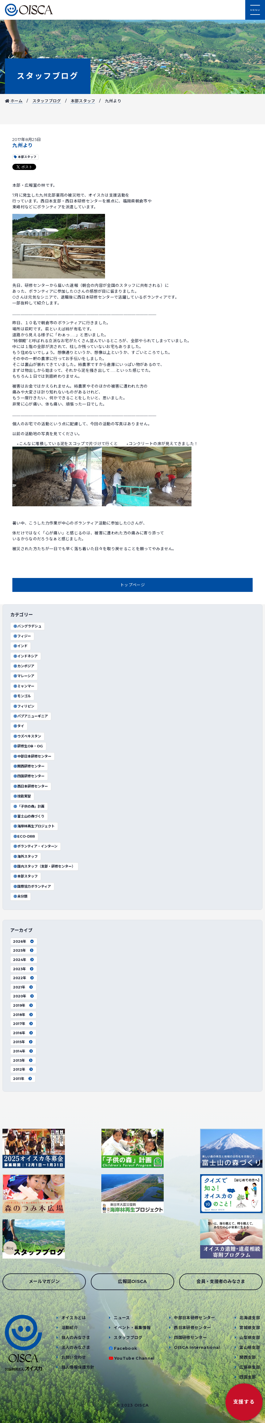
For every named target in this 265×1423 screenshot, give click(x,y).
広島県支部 (249, 1367)
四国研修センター (28, 776)
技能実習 (22, 796)
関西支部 (247, 1357)
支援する (244, 1402)
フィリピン (23, 706)
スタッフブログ (47, 76)
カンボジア (23, 666)
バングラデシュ (27, 626)
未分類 (20, 896)
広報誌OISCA (132, 1281)
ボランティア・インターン (35, 846)
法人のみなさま (75, 1347)
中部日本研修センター (32, 756)
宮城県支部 (249, 1327)
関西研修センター (28, 766)
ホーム (14, 101)
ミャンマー (23, 686)
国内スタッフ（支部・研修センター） (44, 866)
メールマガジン (44, 1281)
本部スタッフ (83, 101)
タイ (18, 726)
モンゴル (22, 696)
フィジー (22, 636)
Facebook (125, 1348)
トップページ (132, 585)
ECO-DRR (24, 836)
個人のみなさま (75, 1337)
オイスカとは (73, 1317)
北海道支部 (249, 1317)
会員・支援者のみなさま (220, 1281)
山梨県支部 (249, 1337)
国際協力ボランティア (32, 886)
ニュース (122, 1317)
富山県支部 (249, 1347)
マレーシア (23, 676)
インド (20, 646)
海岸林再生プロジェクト (34, 826)
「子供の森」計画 (28, 806)
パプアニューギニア (30, 716)
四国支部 (247, 1377)
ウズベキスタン (27, 736)
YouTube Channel (134, 1358)
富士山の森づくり (28, 816)
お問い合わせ (73, 1357)
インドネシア (25, 656)
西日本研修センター (30, 786)
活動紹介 (69, 1327)
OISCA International (197, 1347)
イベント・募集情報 (132, 1327)
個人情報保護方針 (78, 1367)
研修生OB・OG (28, 746)
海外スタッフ (25, 856)
